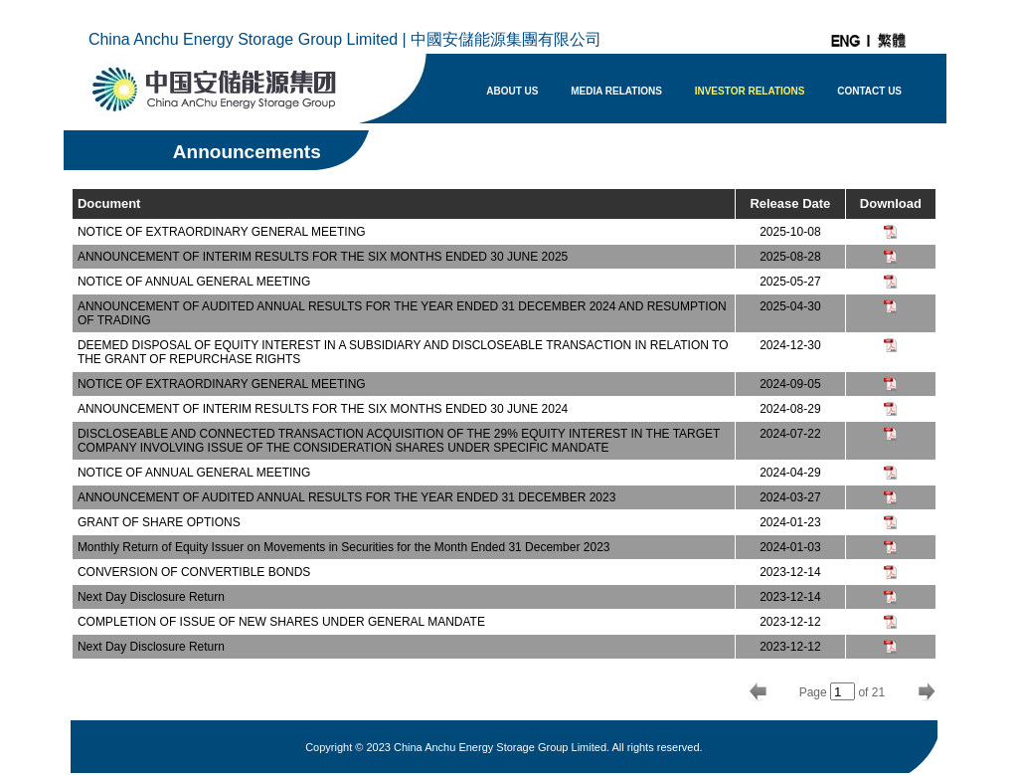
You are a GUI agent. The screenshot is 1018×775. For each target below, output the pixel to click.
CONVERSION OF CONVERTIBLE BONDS (194, 572)
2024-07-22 (790, 434)
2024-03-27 (790, 497)
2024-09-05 (790, 384)
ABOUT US (512, 91)
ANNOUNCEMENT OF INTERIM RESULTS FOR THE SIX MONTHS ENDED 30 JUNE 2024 (323, 409)
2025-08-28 (790, 257)
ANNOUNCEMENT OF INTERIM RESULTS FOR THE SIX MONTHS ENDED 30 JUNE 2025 (323, 257)
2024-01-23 (790, 522)
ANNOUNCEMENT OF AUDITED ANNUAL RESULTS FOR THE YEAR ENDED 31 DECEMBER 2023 (346, 497)
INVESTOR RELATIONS (750, 91)
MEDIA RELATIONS (616, 91)
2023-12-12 (790, 622)
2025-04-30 (790, 306)
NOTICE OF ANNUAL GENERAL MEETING (194, 282)
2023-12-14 (790, 572)
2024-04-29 (790, 473)
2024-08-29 (790, 409)
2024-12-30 (790, 345)
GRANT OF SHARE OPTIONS (159, 522)
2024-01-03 (790, 547)
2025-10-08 (790, 232)
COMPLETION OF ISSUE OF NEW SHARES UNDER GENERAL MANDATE (281, 622)
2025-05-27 (790, 282)
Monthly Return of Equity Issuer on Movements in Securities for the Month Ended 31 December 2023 (344, 547)
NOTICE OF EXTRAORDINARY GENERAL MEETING (222, 232)
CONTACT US (869, 91)
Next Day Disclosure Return (151, 597)
